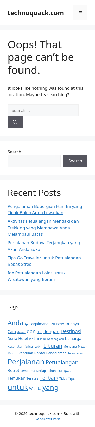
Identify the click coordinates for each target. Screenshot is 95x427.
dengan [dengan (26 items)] (51, 331)
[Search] (15, 122)
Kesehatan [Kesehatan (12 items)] (15, 346)
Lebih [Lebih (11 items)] (38, 346)
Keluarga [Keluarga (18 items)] (73, 338)
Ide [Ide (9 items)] (31, 339)
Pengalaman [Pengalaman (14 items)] (56, 353)
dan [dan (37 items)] (31, 331)
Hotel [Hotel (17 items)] (23, 338)
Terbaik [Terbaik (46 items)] (49, 377)
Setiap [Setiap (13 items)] (41, 370)
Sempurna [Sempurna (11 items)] (28, 371)
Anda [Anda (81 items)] (15, 322)
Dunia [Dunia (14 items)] (12, 338)
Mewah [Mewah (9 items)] (82, 346)
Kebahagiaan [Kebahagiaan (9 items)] (55, 339)
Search (14, 152)
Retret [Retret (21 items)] (13, 370)
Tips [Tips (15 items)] (71, 378)
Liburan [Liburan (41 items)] (52, 345)
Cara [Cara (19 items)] (12, 331)
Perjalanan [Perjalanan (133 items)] (26, 362)
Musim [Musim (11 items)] (12, 353)
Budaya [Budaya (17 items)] (72, 323)
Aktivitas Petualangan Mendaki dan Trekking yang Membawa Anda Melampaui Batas (43, 227)
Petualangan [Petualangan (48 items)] (62, 362)
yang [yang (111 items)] (50, 387)
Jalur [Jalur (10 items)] (43, 339)
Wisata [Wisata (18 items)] (35, 388)
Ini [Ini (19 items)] (36, 338)
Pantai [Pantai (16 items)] (39, 353)
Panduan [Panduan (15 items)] (25, 353)
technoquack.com (36, 12)
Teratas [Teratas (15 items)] (32, 378)
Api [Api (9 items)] (26, 324)
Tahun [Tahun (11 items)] (51, 371)
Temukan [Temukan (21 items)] (16, 378)
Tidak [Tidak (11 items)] (63, 378)
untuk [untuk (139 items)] (18, 387)
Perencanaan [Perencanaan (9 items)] (76, 353)
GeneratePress (47, 418)
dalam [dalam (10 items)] (21, 332)
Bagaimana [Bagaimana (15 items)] (39, 323)
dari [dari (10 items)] (39, 332)
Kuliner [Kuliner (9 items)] (28, 346)
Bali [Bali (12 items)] (52, 324)
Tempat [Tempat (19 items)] (64, 370)
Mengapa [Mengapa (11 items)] (70, 346)
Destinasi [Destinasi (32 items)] (71, 331)
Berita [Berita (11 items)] (60, 324)
